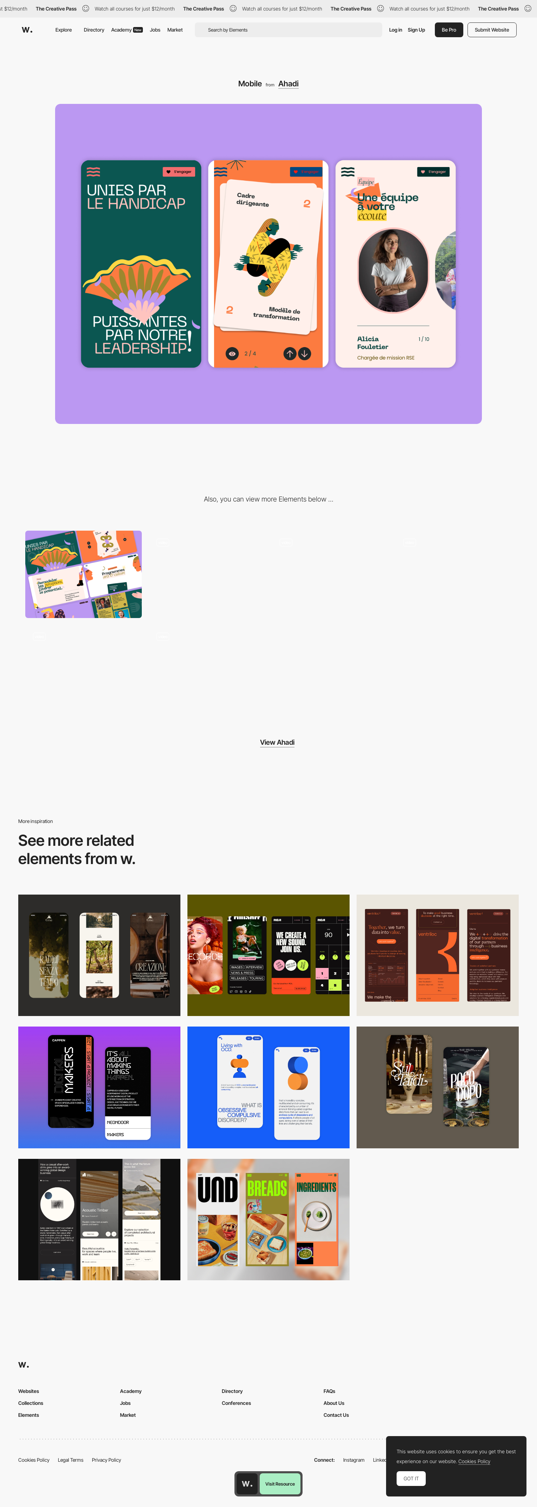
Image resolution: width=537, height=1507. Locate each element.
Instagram (354, 1460)
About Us (334, 1403)
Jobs (155, 30)
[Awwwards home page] (247, 1483)
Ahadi (288, 83)
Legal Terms (71, 1460)
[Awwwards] (27, 30)
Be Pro (449, 30)
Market (175, 30)
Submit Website (492, 30)
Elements (28, 1415)
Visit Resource (280, 1484)
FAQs (329, 1391)
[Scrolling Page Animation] (207, 574)
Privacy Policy (106, 1460)
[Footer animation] (207, 668)
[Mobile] (99, 955)
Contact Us (336, 1415)
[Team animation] (83, 668)
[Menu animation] (454, 574)
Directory (94, 30)
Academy (127, 30)
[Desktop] (83, 574)
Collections (30, 1403)
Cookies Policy (33, 1460)
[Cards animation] (330, 574)
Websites (28, 1391)
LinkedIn (382, 1460)
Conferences (236, 1403)
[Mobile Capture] (99, 1087)
